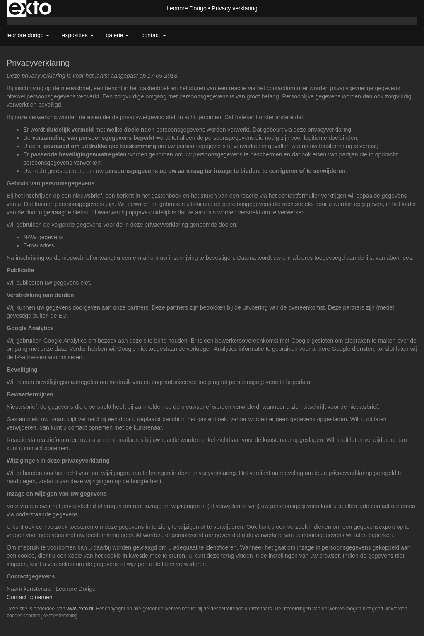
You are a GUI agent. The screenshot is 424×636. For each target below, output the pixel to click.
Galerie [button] (117, 35)
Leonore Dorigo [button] (28, 35)
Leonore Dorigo (186, 8)
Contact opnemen (30, 597)
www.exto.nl (80, 609)
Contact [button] (153, 35)
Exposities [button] (77, 35)
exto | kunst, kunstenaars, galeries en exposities (30, 8)
